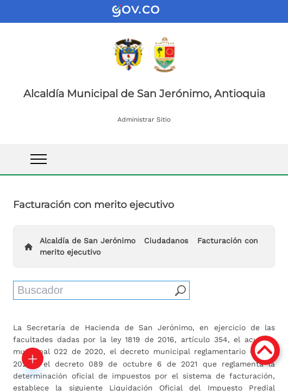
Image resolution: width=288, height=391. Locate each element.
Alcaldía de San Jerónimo (87, 240)
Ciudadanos (166, 240)
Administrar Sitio (144, 119)
